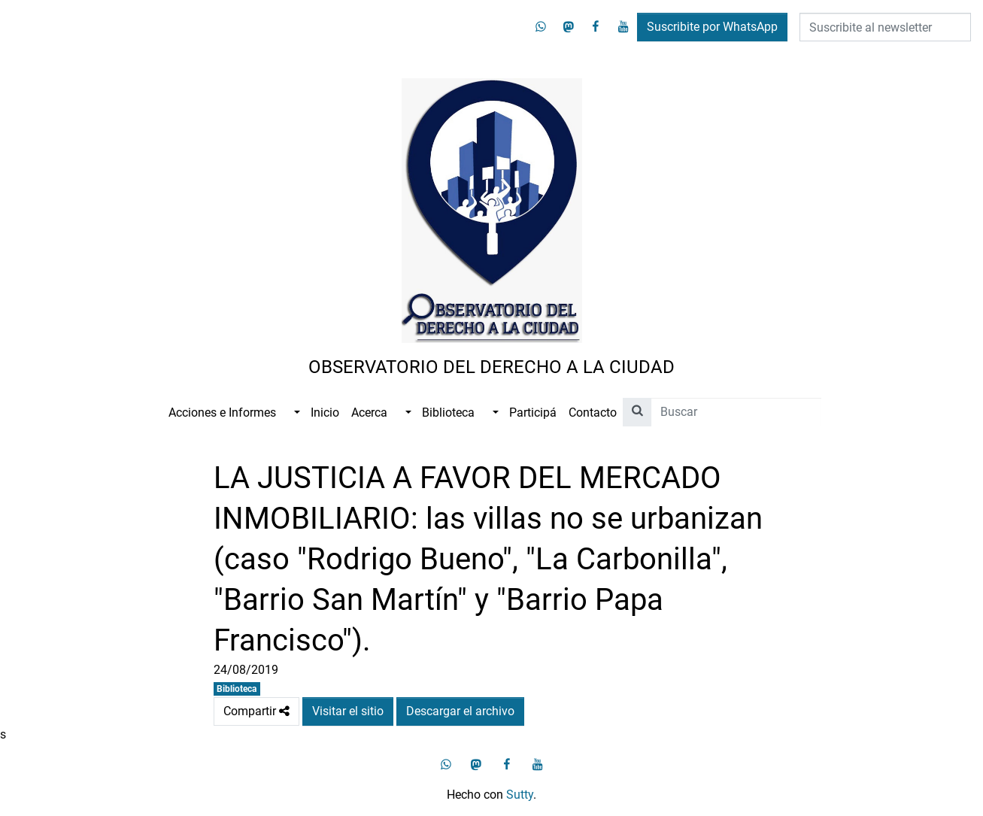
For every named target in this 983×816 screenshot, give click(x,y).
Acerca (369, 412)
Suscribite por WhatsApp (712, 27)
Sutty (519, 794)
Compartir (256, 711)
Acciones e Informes (222, 412)
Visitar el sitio (348, 711)
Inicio (325, 412)
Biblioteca (448, 412)
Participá (533, 412)
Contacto (593, 412)
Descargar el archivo (460, 711)
